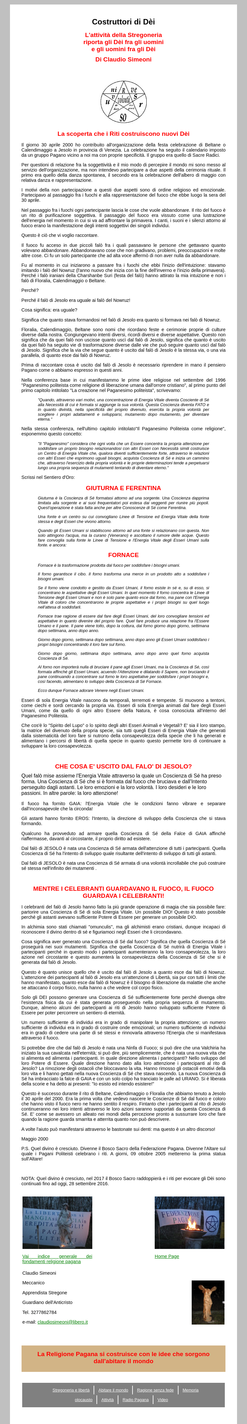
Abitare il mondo (113, 1390)
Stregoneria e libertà (70, 1390)
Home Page (167, 1256)
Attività (107, 1399)
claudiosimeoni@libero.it (63, 1322)
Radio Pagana (136, 1399)
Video (163, 1399)
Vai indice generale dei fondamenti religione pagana (57, 1259)
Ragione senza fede (155, 1390)
